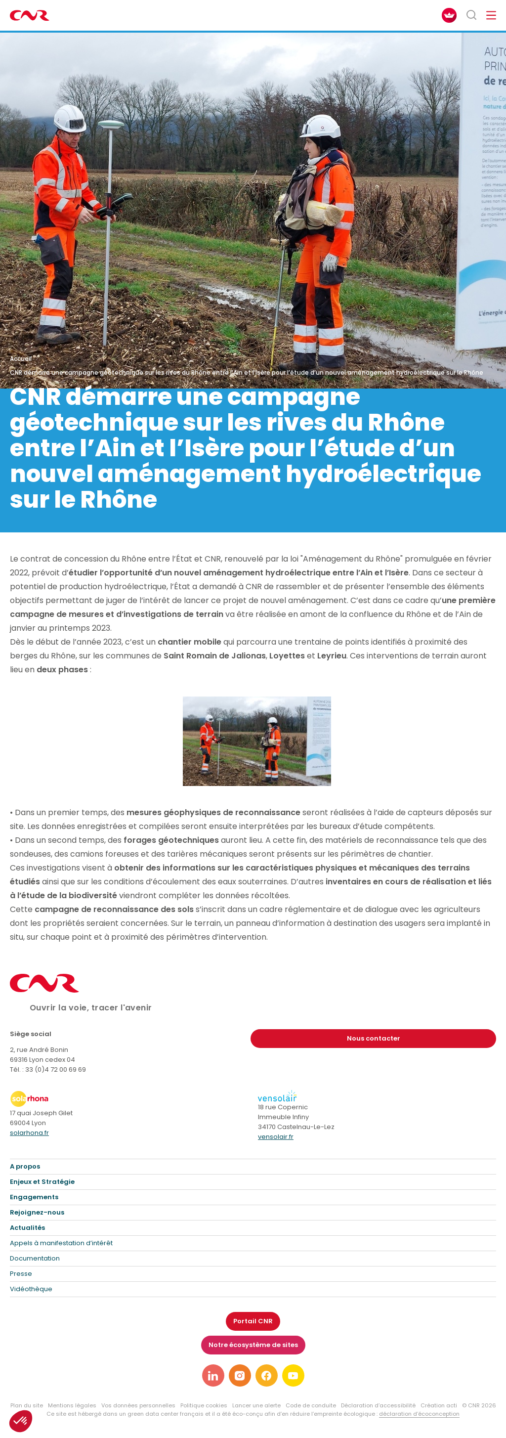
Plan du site (26, 1405)
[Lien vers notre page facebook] (266, 1375)
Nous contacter (373, 1038)
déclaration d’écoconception (419, 1414)
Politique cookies (203, 1405)
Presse (21, 1273)
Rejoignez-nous (37, 1212)
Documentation (35, 1258)
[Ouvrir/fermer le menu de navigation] (491, 15)
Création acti (439, 1405)
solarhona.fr (29, 1132)
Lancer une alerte (256, 1405)
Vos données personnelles (138, 1405)
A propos (25, 1166)
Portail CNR (253, 1321)
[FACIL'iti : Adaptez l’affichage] (449, 15)
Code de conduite (311, 1405)
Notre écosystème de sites (253, 1345)
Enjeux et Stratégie (42, 1181)
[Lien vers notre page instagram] (240, 1375)
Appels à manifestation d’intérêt (61, 1243)
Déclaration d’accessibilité (378, 1405)
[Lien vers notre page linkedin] (213, 1375)
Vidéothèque (31, 1289)
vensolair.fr (276, 1136)
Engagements (34, 1197)
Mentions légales (72, 1405)
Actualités (27, 1227)
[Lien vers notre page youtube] (293, 1375)
